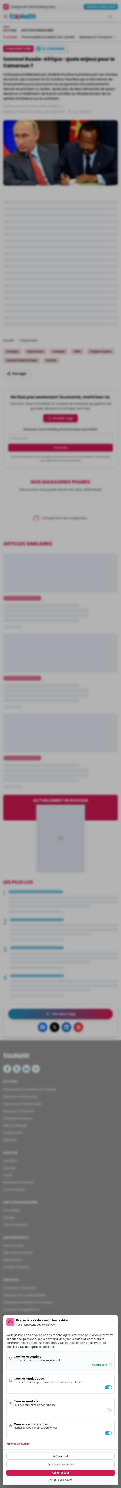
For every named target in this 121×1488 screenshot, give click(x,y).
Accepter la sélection (61, 1464)
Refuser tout (60, 1456)
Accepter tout (60, 1472)
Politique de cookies (60, 1480)
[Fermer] (112, 1320)
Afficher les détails (17, 1444)
